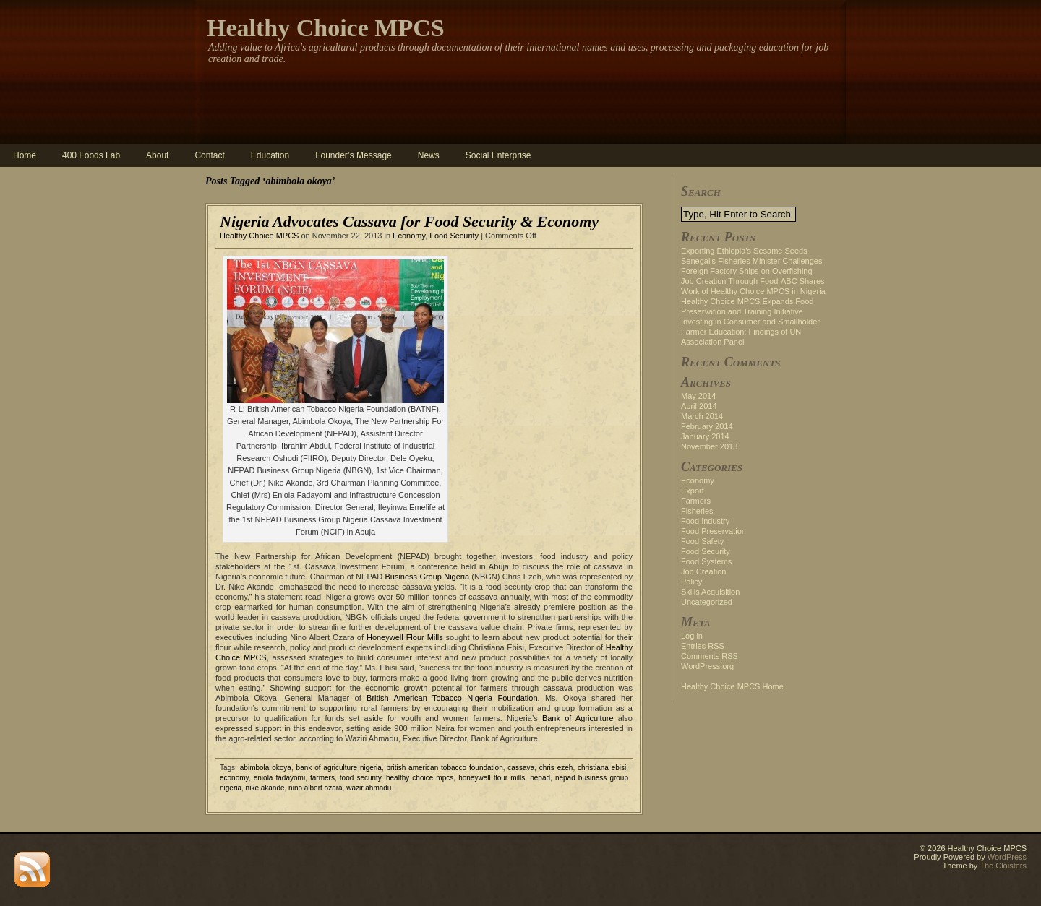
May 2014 (698, 396)
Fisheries (697, 510)
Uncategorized (706, 601)
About (157, 155)
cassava (520, 768)
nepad (540, 778)
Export (692, 490)
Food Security (454, 235)
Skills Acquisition (710, 591)
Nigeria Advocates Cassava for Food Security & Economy (409, 221)
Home (24, 155)
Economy (409, 235)
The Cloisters (1003, 865)
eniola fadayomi (279, 778)
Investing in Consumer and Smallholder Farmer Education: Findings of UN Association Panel (750, 331)
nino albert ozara (315, 788)
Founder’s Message (353, 155)
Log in (692, 635)
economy (234, 778)
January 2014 (705, 436)
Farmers (696, 500)
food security (360, 778)
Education (270, 155)
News (429, 155)
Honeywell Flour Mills (405, 637)
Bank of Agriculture (578, 718)
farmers (322, 778)
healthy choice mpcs (419, 778)
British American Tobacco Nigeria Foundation (452, 698)
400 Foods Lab (91, 155)
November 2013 (709, 446)
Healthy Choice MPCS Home (732, 686)
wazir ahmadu (368, 788)
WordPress (1007, 857)
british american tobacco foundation (445, 768)
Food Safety (702, 541)
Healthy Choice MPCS (326, 27)
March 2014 (702, 416)
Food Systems (706, 561)
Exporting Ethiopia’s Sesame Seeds (744, 250)
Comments (709, 656)
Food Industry (705, 521)
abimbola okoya (265, 768)
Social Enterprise (498, 155)
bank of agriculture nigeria (339, 768)
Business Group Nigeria (427, 576)
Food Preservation (713, 531)
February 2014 (707, 426)
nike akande (265, 788)
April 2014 (699, 406)
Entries (702, 646)
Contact (209, 155)
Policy (691, 581)
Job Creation (703, 571)
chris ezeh (556, 768)
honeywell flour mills (491, 778)
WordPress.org (707, 666)
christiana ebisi (602, 768)
